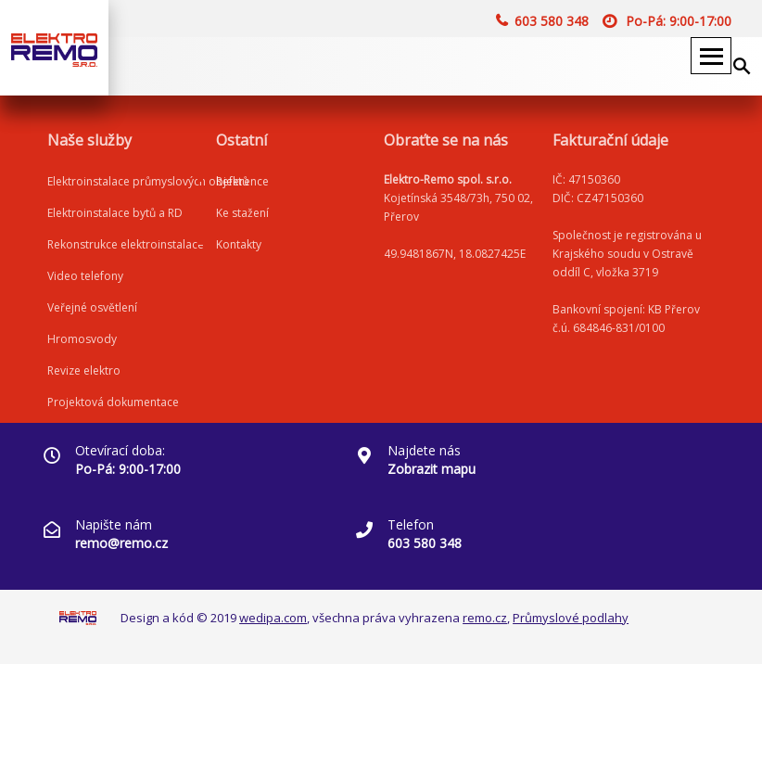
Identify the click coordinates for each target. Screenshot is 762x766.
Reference (242, 181)
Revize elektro (84, 370)
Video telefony (85, 276)
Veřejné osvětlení (92, 307)
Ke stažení (242, 213)
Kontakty (238, 244)
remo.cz (485, 617)
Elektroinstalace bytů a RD (115, 213)
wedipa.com (273, 617)
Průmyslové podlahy (571, 617)
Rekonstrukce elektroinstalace (125, 244)
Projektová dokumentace (113, 402)
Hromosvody (82, 339)
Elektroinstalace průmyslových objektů (147, 181)
